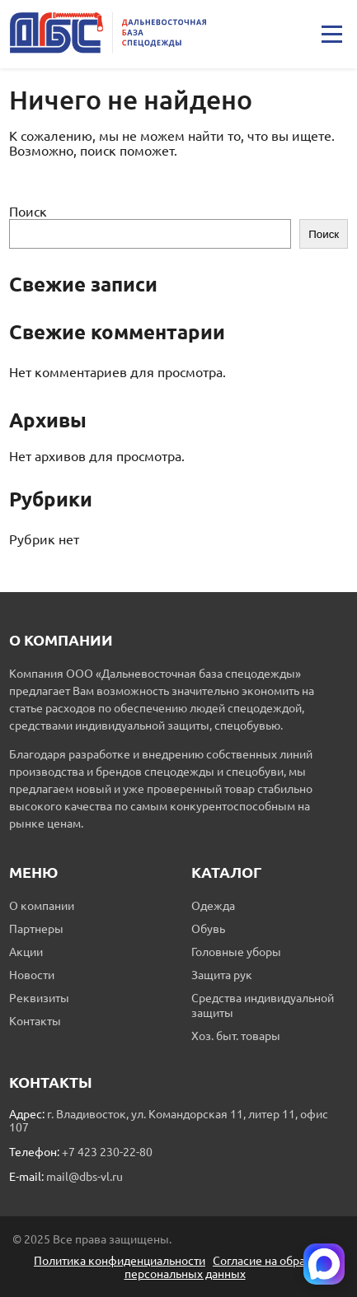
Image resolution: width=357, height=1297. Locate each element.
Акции (26, 952)
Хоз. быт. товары (235, 1036)
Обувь (208, 928)
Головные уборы (236, 952)
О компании (41, 905)
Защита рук (221, 975)
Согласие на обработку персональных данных (230, 1267)
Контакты (35, 1021)
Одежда (213, 905)
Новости (31, 975)
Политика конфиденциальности (119, 1260)
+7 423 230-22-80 (107, 1152)
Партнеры (36, 928)
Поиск (28, 211)
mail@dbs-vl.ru (84, 1176)
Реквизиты (39, 998)
